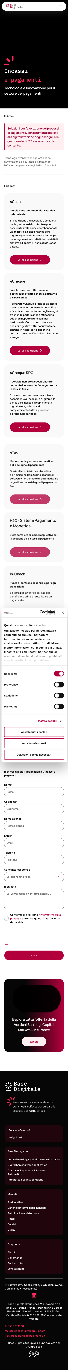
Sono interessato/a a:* (18, 869)
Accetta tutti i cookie (34, 731)
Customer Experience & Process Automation (27, 1172)
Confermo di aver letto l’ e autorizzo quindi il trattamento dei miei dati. (35, 918)
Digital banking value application (27, 1165)
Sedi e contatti (16, 1263)
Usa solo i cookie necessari (34, 754)
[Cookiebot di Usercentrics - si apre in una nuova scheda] (41, 612)
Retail (11, 1218)
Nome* (8, 784)
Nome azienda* (13, 818)
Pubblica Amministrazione (23, 1213)
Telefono (9, 852)
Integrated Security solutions (25, 1179)
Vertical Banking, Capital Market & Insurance (34, 1159)
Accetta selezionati (34, 743)
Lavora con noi (16, 1268)
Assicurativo (15, 1202)
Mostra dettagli (47, 720)
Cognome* (10, 801)
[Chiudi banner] (62, 612)
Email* (8, 835)
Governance (15, 1257)
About (11, 1252)
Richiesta (10, 886)
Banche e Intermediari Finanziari (27, 1207)
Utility (11, 1229)
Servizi (12, 1224)
